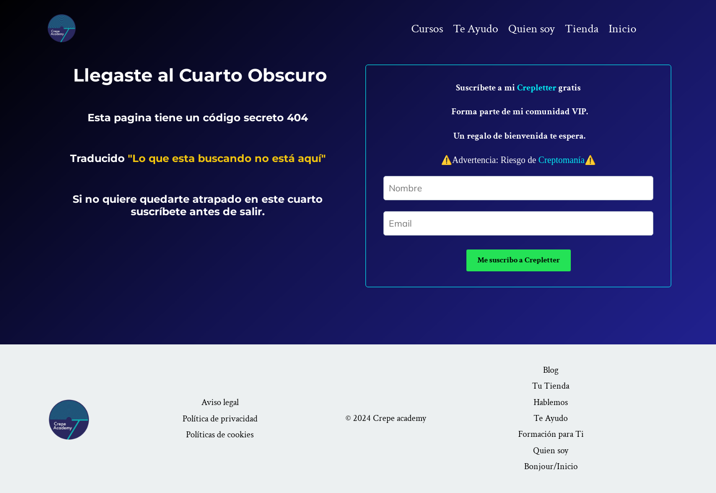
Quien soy (531, 28)
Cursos (427, 28)
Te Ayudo (475, 28)
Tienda (582, 28)
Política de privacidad (220, 418)
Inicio (622, 28)
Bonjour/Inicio (551, 466)
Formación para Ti (551, 434)
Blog (550, 370)
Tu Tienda (550, 386)
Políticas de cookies (220, 434)
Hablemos (551, 402)
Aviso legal (220, 402)
